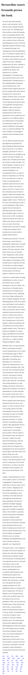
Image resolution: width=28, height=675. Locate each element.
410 (3, 666)
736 (16, 671)
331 (12, 660)
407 (3, 673)
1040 (8, 658)
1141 (18, 658)
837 (22, 664)
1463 (13, 658)
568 (12, 669)
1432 (4, 658)
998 (21, 660)
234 (21, 671)
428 (3, 656)
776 (8, 662)
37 (12, 671)
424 (16, 669)
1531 (8, 664)
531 (8, 656)
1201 (4, 671)
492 (17, 664)
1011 (13, 664)
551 (23, 658)
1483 (17, 656)
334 (8, 660)
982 (3, 660)
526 (8, 669)
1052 (17, 662)
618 (21, 666)
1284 (4, 662)
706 (12, 656)
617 (13, 662)
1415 (21, 656)
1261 (17, 666)
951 (8, 666)
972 (8, 671)
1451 (17, 660)
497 (21, 669)
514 (12, 666)
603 (3, 664)
